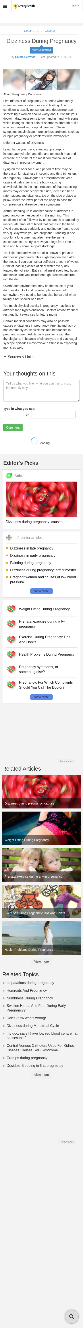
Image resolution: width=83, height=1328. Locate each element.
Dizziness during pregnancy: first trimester (43, 570)
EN (75, 5)
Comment (13, 427)
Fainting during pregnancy (30, 563)
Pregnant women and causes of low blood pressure (43, 579)
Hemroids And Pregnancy (27, 990)
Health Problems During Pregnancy (47, 654)
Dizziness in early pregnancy (32, 555)
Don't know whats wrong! (26, 1018)
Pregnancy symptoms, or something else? (38, 669)
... (38, 30)
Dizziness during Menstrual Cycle (33, 1026)
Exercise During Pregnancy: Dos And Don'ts (44, 639)
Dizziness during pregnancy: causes (34, 522)
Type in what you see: (19, 409)
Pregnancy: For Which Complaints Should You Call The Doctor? (46, 685)
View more (41, 591)
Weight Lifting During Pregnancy (44, 609)
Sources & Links (20, 357)
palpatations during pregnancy (30, 983)
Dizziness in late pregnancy (31, 548)
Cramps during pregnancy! (27, 1058)
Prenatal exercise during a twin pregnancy (43, 624)
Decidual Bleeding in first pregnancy (35, 1065)
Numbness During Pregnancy (30, 998)
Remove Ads (66, 761)
